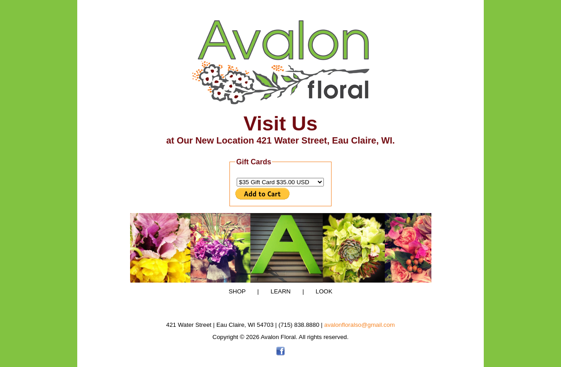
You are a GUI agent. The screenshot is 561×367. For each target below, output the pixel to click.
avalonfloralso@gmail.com (359, 324)
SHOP (237, 291)
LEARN (276, 291)
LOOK (319, 291)
